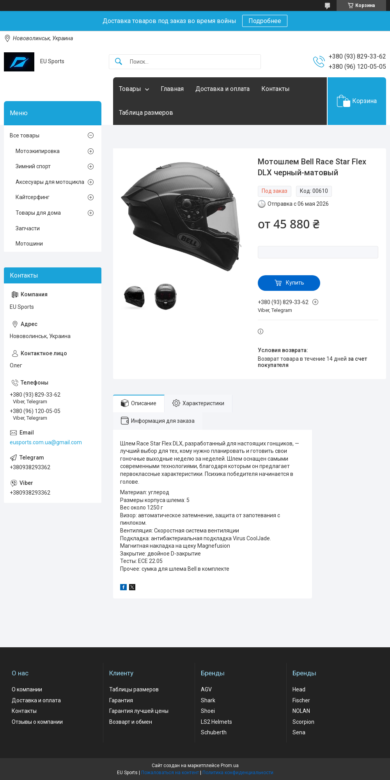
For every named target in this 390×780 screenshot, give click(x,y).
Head (298, 689)
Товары (130, 89)
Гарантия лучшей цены (138, 711)
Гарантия (121, 700)
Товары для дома (38, 213)
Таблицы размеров (134, 689)
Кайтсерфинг (33, 197)
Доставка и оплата (222, 89)
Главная (172, 89)
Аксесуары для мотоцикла (50, 182)
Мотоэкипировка (38, 151)
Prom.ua (230, 765)
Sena (298, 732)
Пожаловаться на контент (170, 772)
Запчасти (28, 228)
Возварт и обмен (130, 722)
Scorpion (303, 722)
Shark (208, 700)
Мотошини (29, 243)
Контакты (275, 89)
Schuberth (214, 732)
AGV (206, 689)
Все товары (24, 135)
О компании (27, 689)
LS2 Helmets (216, 722)
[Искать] (118, 62)
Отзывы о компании (37, 722)
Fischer (301, 700)
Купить (295, 283)
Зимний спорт (33, 166)
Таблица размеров (146, 112)
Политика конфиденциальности (237, 772)
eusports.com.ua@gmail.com (46, 442)
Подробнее (264, 21)
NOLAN (301, 711)
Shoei (208, 711)
